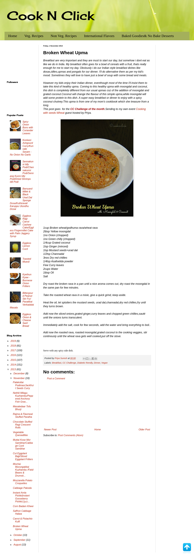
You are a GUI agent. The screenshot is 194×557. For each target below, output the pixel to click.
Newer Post (50, 429)
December (19, 373)
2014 (14, 364)
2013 (14, 369)
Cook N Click (50, 15)
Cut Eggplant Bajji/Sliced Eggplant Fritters (23, 456)
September (19, 540)
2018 (14, 345)
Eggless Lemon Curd (26, 246)
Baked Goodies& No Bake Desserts (148, 36)
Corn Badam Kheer (23, 506)
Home (12, 36)
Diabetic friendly (85, 363)
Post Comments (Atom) (70, 435)
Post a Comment (56, 378)
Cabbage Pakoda (22, 488)
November (19, 378)
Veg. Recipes (33, 36)
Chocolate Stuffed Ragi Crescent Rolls (22, 424)
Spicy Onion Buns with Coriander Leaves (27, 127)
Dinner (97, 363)
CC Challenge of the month (87, 109)
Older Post (144, 429)
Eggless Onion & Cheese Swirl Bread (26, 320)
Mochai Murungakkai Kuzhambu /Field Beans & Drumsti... (23, 470)
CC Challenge (69, 363)
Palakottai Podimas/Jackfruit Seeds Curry (23, 385)
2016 (14, 355)
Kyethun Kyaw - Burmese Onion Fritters (27, 280)
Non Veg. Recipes (64, 36)
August (17, 544)
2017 (14, 350)
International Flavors (99, 36)
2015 (14, 360)
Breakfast (56, 363)
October (18, 535)
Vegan (104, 363)
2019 (14, 341)
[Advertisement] (97, 404)
